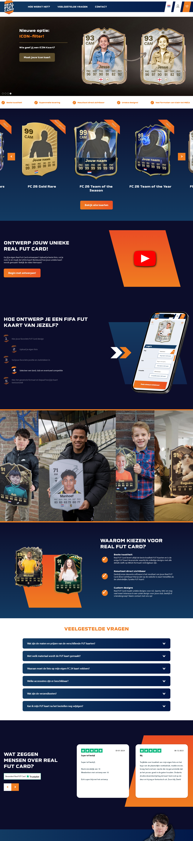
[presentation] (11, 156)
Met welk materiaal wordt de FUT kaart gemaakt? (54, 655)
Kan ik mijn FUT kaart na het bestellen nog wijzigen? (55, 706)
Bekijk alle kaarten (96, 205)
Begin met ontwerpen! (22, 272)
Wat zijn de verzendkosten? (42, 693)
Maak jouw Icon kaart (37, 57)
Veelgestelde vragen (72, 6)
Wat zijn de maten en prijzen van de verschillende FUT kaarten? (61, 643)
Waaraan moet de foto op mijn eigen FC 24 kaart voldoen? (58, 668)
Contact (101, 6)
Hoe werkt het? (39, 6)
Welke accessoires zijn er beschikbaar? (47, 681)
